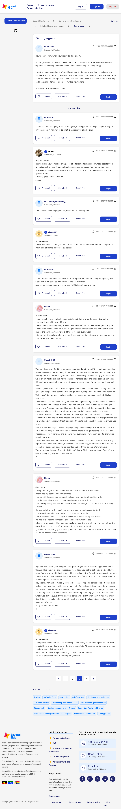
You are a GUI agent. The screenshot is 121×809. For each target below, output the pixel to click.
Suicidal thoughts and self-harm (61, 708)
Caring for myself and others (70, 21)
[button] (38, 96)
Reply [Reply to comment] (108, 138)
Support (112, 7)
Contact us (57, 802)
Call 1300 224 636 (98, 741)
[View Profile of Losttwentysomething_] (55, 201)
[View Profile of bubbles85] (49, 47)
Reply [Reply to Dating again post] (108, 97)
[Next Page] (93, 678)
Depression (64, 697)
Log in (80, 7)
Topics (30, 5)
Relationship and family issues (51, 26)
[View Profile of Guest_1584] (49, 360)
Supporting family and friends (90, 708)
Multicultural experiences (98, 697)
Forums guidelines (35, 8)
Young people (104, 714)
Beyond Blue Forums (12, 6)
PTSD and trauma (41, 703)
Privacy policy (93, 802)
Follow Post (62, 96)
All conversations (46, 5)
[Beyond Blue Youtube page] (90, 784)
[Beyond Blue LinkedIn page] (112, 784)
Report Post (80, 96)
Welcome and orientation (84, 714)
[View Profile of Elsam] (47, 306)
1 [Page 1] (65, 678)
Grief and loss (78, 697)
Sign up (97, 7)
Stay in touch (54, 796)
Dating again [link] (79, 26)
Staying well (39, 708)
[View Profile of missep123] (52, 232)
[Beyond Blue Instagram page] (97, 784)
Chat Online (95, 754)
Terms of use (75, 802)
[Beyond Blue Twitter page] (105, 784)
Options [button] (114, 21)
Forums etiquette (60, 756)
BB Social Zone (49, 697)
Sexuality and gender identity (93, 703)
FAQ (54, 743)
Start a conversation (16, 21)
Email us (93, 766)
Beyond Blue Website (12, 735)
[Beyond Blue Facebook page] (82, 784)
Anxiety (37, 697)
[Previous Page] (58, 678)
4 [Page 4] (86, 678)
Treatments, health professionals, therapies (52, 714)
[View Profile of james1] (51, 151)
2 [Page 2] (72, 678)
